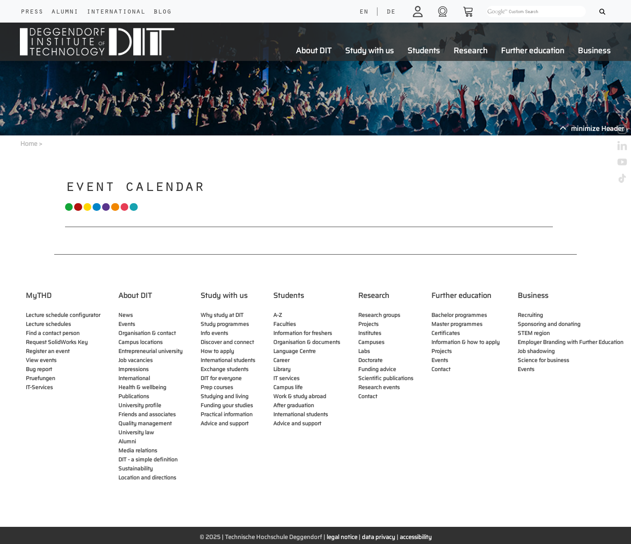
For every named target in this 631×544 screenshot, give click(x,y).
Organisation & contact (147, 333)
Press (31, 12)
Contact (367, 396)
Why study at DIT (222, 315)
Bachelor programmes (459, 315)
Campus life (288, 387)
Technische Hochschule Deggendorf (273, 537)
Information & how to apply (465, 342)
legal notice (342, 537)
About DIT (314, 50)
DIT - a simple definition (148, 459)
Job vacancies (135, 360)
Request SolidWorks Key (57, 342)
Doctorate (370, 360)
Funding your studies (227, 405)
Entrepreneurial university (150, 351)
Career (281, 360)
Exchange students (224, 369)
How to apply (217, 351)
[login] (419, 11)
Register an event (48, 351)
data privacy (378, 537)
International (115, 12)
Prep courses (217, 387)
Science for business (543, 360)
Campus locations (140, 342)
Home (28, 144)
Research (470, 50)
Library (281, 369)
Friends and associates (147, 414)
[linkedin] (622, 145)
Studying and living (224, 396)
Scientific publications (385, 378)
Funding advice (377, 369)
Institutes (369, 333)
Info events (214, 333)
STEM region (534, 333)
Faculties (284, 324)
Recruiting (530, 315)
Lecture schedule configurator (63, 315)
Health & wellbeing (142, 387)
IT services (286, 378)
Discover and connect (227, 342)
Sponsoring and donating (549, 324)
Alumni (64, 12)
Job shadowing (536, 351)
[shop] (444, 11)
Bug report (39, 369)
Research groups (379, 315)
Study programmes (225, 324)
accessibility (416, 537)
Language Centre (294, 351)
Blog (162, 12)
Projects (368, 324)
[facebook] (622, 112)
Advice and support (224, 423)
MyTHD (38, 295)
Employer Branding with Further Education (570, 342)
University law (136, 432)
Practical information (226, 414)
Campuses (371, 342)
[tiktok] (622, 177)
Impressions (133, 369)
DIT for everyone (221, 378)
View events (41, 360)
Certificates (445, 333)
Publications (133, 396)
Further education (532, 50)
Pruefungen (40, 378)
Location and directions (147, 477)
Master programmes (456, 324)
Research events (379, 387)
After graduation (293, 405)
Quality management (145, 423)
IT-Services (39, 387)
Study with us (369, 50)
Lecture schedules (48, 324)
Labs (364, 351)
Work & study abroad (299, 396)
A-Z (277, 315)
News (125, 315)
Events (126, 324)
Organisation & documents (306, 342)
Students (423, 50)
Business (594, 50)
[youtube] (622, 161)
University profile (139, 405)
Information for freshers (302, 333)
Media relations (137, 450)
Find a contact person (52, 333)
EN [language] (363, 12)
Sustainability (135, 468)
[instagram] (622, 129)
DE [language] (390, 12)
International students (228, 360)
